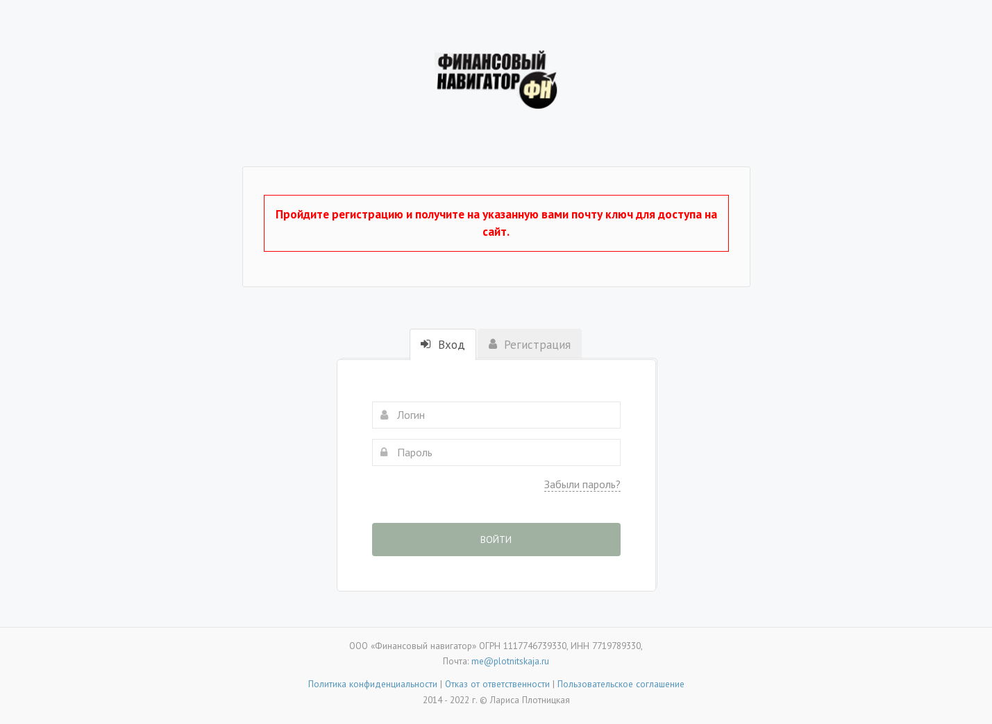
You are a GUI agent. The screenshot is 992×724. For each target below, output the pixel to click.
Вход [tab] (443, 344)
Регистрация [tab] (530, 344)
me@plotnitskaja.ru (510, 661)
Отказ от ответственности (497, 684)
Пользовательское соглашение (620, 684)
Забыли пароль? (582, 484)
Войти (496, 539)
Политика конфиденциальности (372, 684)
